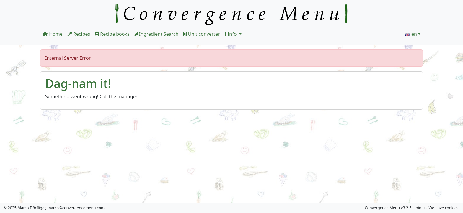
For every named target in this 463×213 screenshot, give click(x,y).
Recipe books (112, 34)
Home (53, 34)
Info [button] (231, 34)
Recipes (78, 34)
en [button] (414, 34)
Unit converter (201, 34)
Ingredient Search (156, 34)
